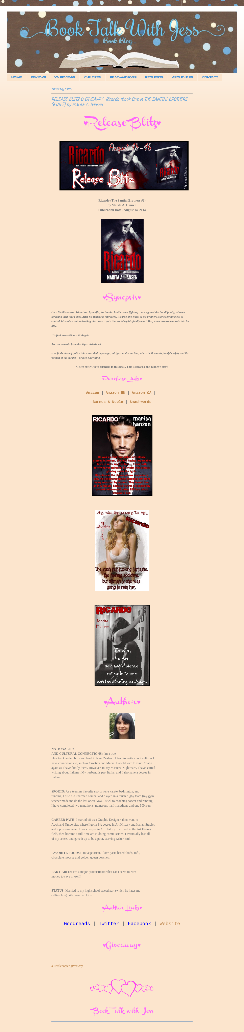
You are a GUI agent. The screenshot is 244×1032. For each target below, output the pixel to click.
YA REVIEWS (65, 77)
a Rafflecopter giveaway (67, 966)
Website (170, 924)
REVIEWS (38, 77)
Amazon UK (115, 393)
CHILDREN (92, 77)
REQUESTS (154, 77)
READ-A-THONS (123, 77)
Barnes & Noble (108, 402)
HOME (16, 77)
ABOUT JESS (182, 77)
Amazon (92, 393)
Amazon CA (141, 393)
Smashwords (140, 402)
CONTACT (210, 77)
